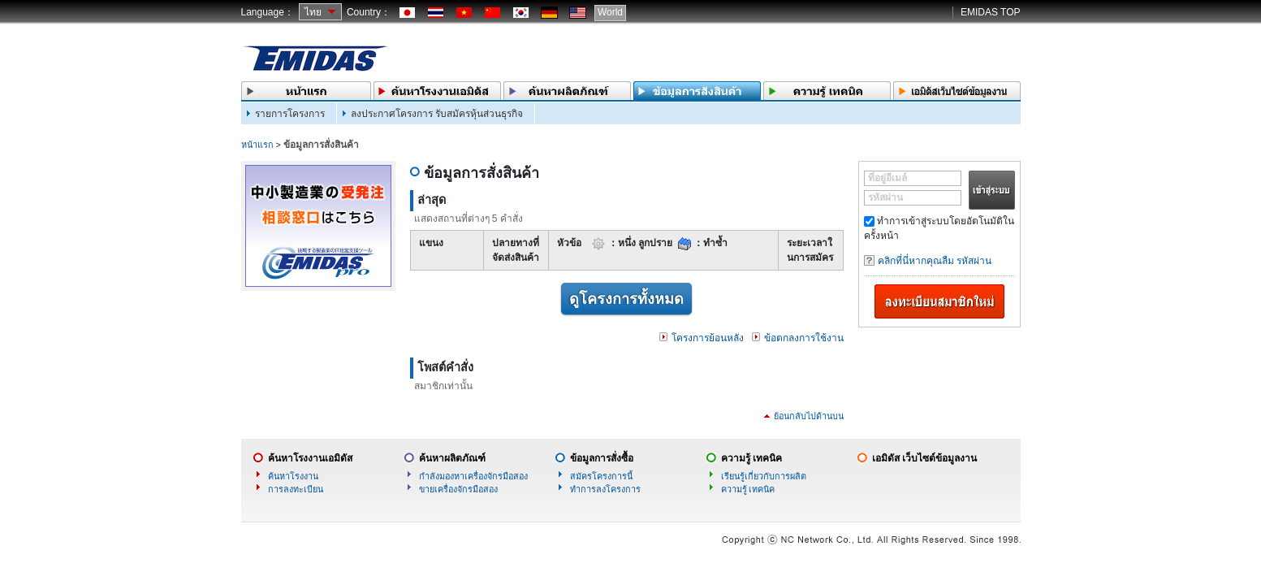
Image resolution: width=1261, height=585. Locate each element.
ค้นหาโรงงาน (293, 476)
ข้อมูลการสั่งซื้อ (601, 458)
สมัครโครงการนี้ (601, 476)
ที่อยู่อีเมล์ (887, 178)
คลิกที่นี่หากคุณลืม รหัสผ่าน (934, 260)
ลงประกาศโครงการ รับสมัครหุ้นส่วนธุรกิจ (437, 113)
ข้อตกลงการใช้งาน (804, 338)
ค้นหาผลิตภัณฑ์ (452, 458)
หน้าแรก (257, 145)
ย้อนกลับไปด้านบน (809, 416)
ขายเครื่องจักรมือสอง (458, 489)
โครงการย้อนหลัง (708, 338)
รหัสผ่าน (885, 197)
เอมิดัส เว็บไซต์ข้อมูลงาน (924, 458)
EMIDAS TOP (991, 12)
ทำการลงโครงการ (605, 489)
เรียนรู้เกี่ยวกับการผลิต (763, 476)
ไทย (313, 12)
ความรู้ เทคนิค (751, 458)
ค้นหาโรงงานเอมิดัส (310, 458)
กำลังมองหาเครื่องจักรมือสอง (473, 476)
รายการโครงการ (290, 113)
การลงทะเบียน (295, 489)
